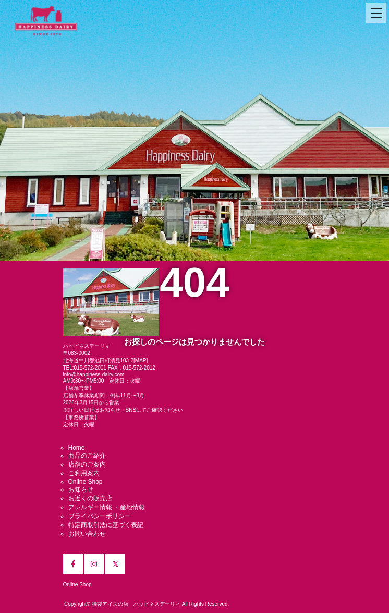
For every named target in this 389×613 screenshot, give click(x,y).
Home (76, 447)
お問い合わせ (87, 533)
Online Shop (85, 481)
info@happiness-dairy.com (94, 374)
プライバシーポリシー (99, 516)
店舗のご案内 (87, 464)
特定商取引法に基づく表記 (105, 525)
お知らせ (80, 489)
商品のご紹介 (87, 455)
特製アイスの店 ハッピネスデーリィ (136, 604)
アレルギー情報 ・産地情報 (106, 507)
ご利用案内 (84, 473)
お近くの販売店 (90, 498)
